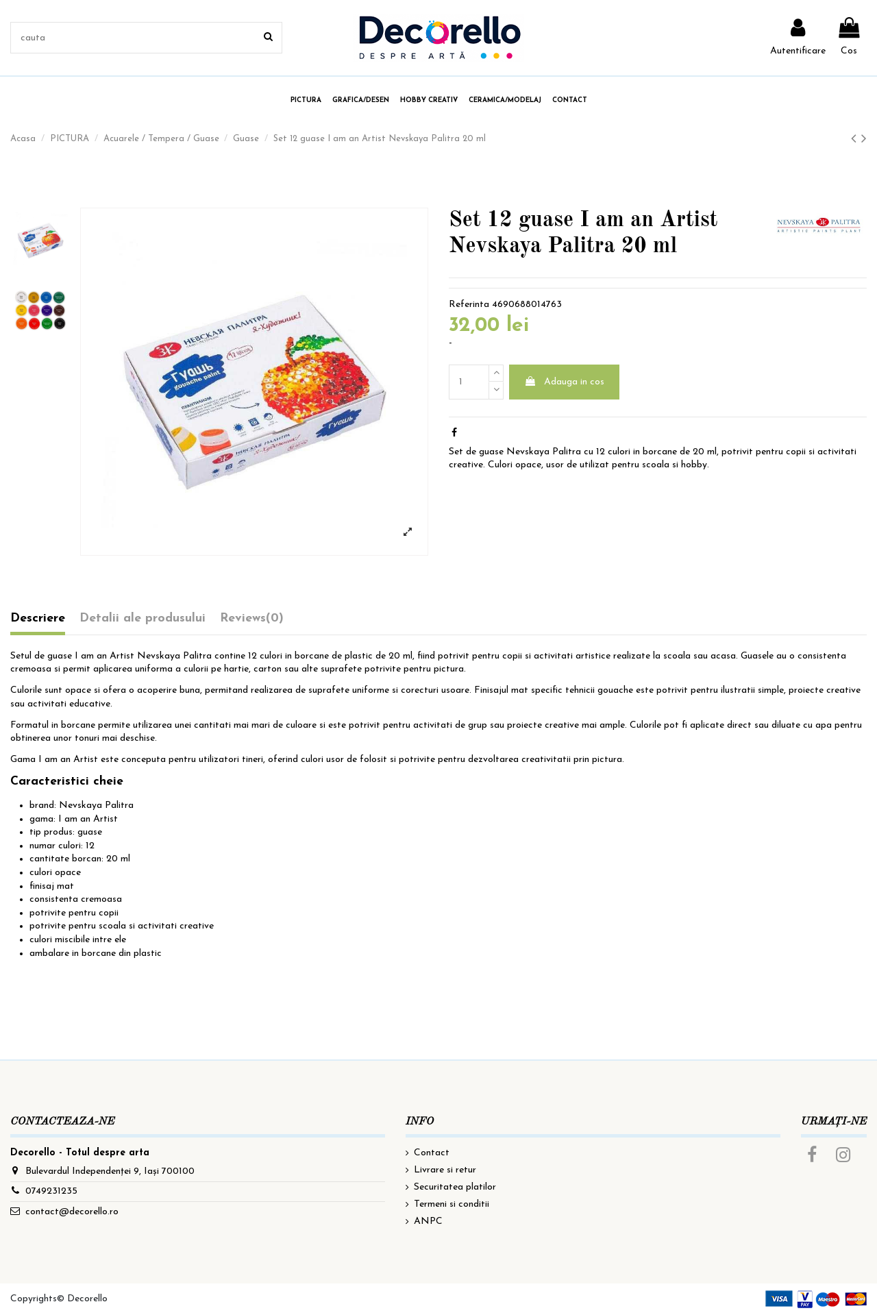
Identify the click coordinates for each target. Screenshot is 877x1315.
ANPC (428, 1221)
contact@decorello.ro (72, 1212)
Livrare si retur (445, 1170)
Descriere (37, 618)
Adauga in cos (564, 381)
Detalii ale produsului (142, 618)
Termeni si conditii (451, 1204)
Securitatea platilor (455, 1187)
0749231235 (51, 1191)
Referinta (469, 304)
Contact (431, 1153)
